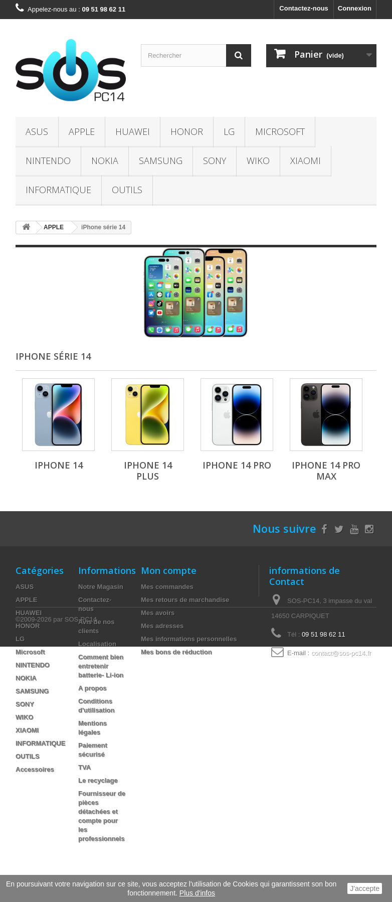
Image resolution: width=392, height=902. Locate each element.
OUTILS (127, 190)
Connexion (354, 8)
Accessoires (35, 769)
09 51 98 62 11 (323, 634)
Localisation (97, 644)
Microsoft (280, 131)
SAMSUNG (160, 161)
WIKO (258, 161)
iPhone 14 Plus (148, 470)
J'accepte (364, 888)
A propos (92, 688)
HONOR (186, 131)
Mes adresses (162, 626)
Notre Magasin (100, 586)
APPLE (82, 131)
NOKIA (104, 161)
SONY (214, 161)
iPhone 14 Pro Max (326, 470)
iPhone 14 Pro (237, 465)
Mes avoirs (157, 613)
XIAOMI (305, 161)
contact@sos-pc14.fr (341, 653)
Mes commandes (167, 586)
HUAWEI (132, 131)
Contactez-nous (303, 8)
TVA (84, 767)
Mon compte (169, 570)
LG (229, 131)
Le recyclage (98, 780)
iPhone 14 (59, 465)
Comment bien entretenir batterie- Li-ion (100, 666)
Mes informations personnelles (189, 639)
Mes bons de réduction (176, 652)
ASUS (37, 131)
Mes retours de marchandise (185, 600)
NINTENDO (48, 161)
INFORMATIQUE (58, 190)
